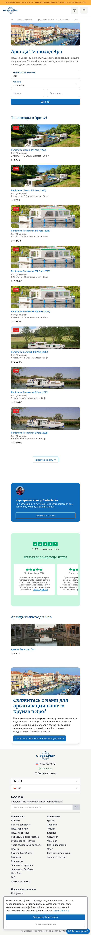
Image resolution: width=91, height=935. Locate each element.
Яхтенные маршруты (58, 852)
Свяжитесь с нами (45, 515)
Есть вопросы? (78, 931)
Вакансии (16, 857)
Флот (50, 848)
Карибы (51, 832)
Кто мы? (15, 820)
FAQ (13, 877)
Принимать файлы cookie (45, 917)
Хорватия (52, 824)
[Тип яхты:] (45, 84)
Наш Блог (16, 873)
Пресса (15, 848)
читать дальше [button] (40, 589)
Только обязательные (45, 924)
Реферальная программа (25, 836)
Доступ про (17, 893)
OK (76, 807)
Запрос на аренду (57, 857)
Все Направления (56, 844)
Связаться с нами (45, 773)
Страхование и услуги (23, 840)
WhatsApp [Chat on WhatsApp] (45, 768)
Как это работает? (21, 824)
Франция (52, 840)
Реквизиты (17, 861)
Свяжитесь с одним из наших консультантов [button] (39, 738)
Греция (51, 820)
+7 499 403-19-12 (45, 763)
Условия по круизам (22, 865)
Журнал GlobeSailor (21, 852)
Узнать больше (61, 910)
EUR (46, 780)
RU (46, 787)
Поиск (45, 101)
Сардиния (52, 836)
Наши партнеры (20, 832)
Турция (51, 828)
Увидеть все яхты (45, 459)
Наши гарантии (19, 828)
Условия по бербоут (22, 869)
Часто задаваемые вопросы (26, 844)
